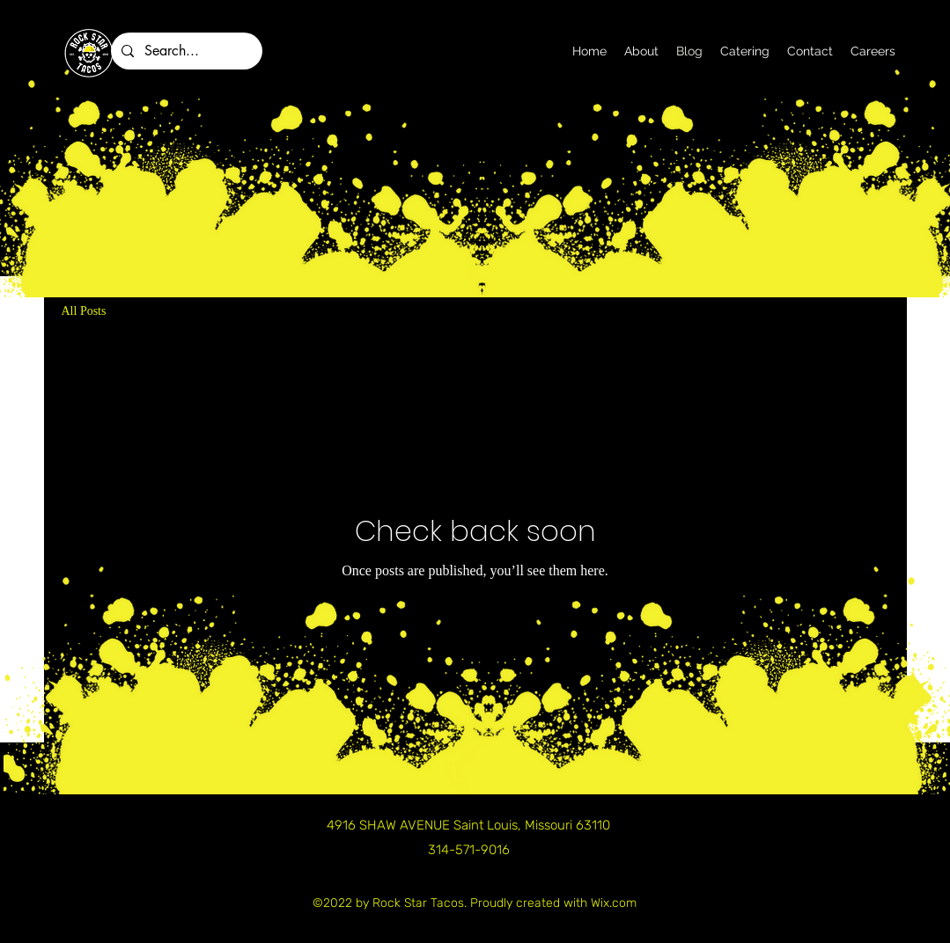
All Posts (84, 311)
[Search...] (184, 51)
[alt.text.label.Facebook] (836, 73)
